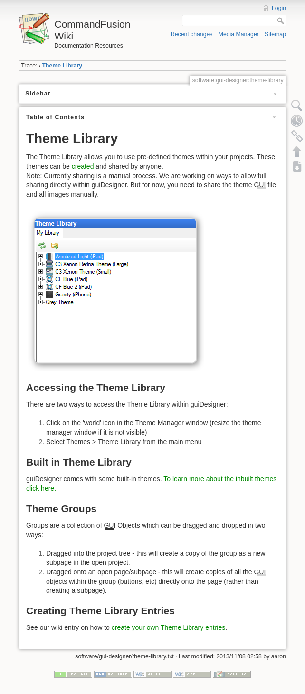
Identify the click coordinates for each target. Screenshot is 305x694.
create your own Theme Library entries (168, 627)
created (83, 166)
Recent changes (192, 34)
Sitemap (275, 34)
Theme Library (62, 65)
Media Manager (239, 34)
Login (279, 8)
